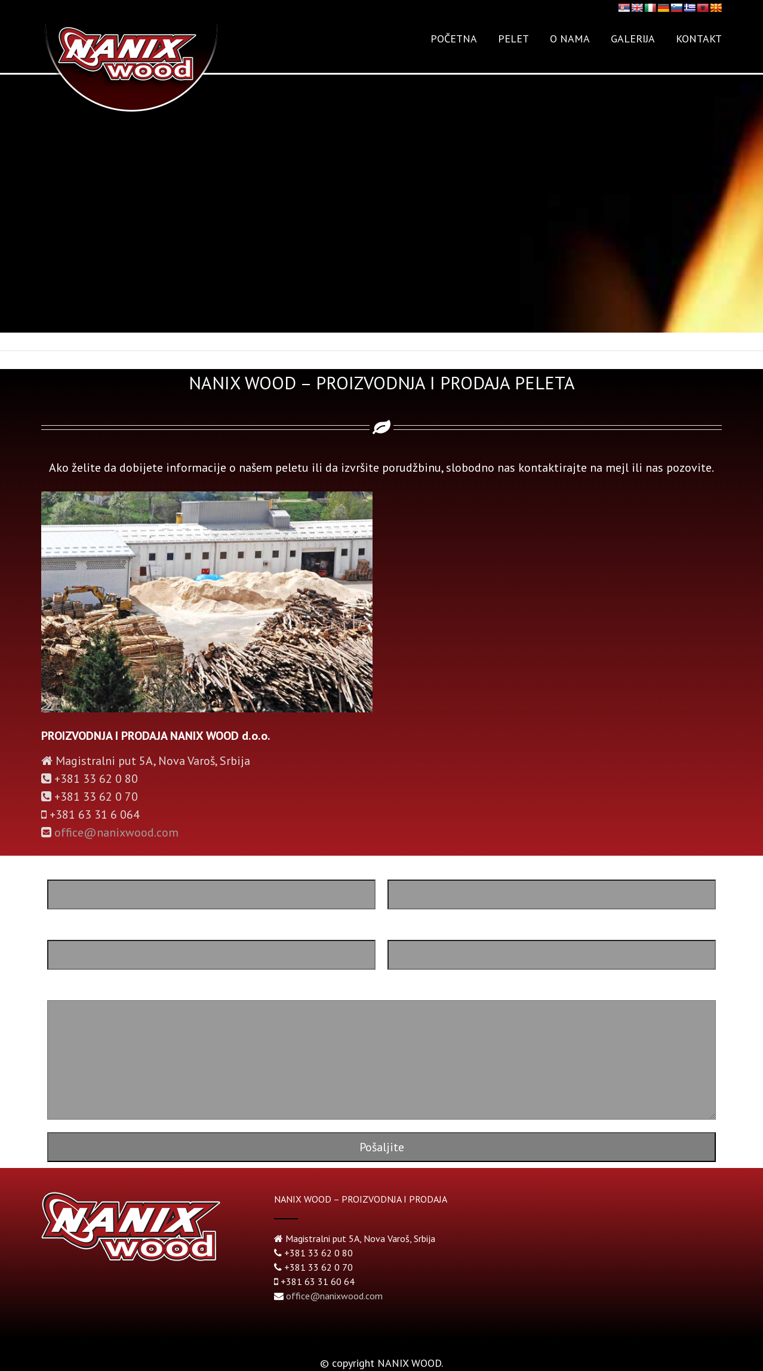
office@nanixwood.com (116, 832)
